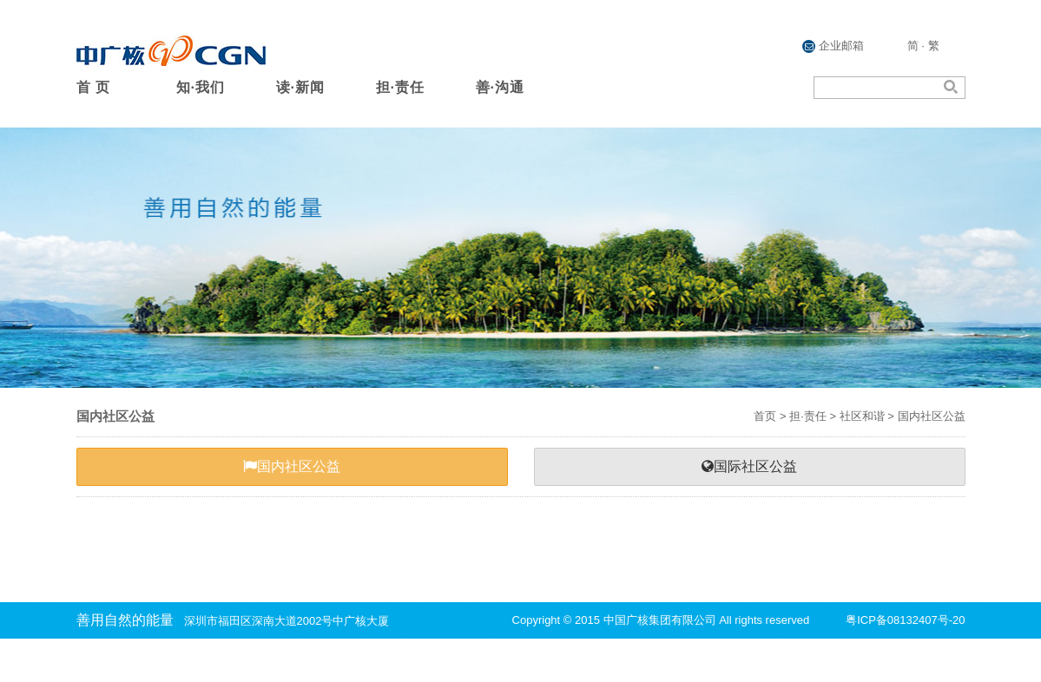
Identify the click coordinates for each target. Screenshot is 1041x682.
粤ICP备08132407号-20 (905, 619)
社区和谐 (862, 416)
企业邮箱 (833, 46)
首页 (765, 416)
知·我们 (200, 87)
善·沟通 (500, 87)
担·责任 (400, 87)
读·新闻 (300, 87)
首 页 (93, 87)
